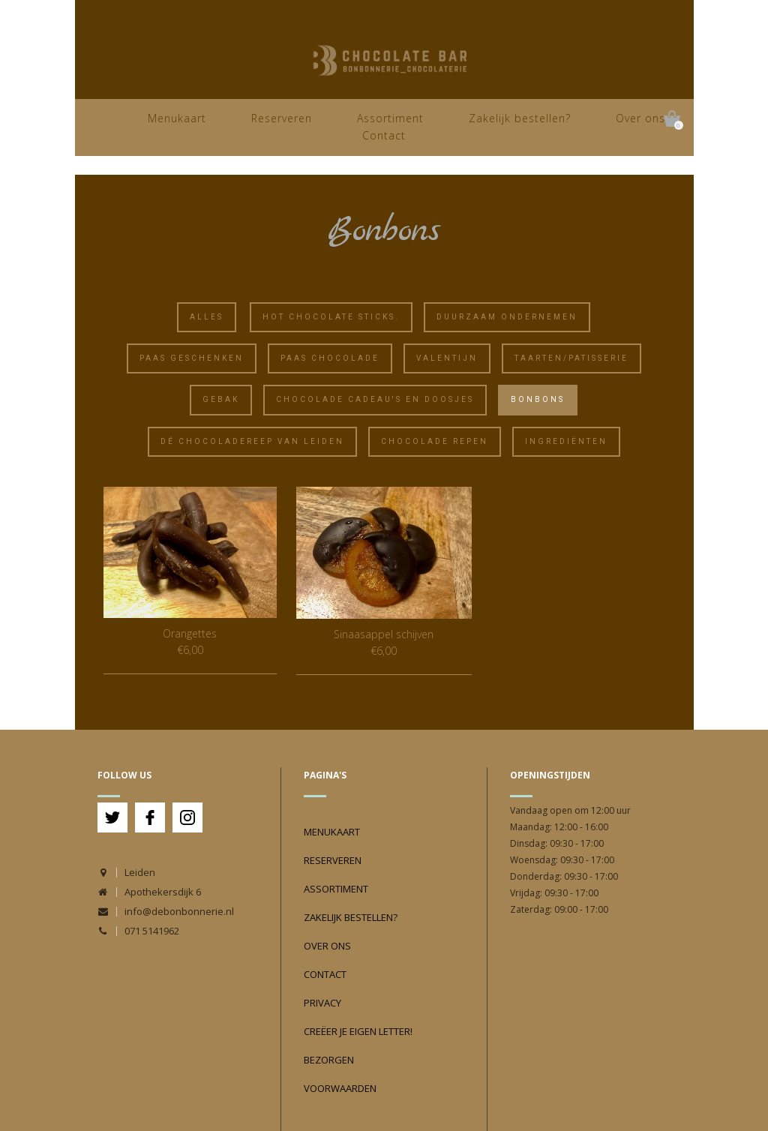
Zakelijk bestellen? (520, 118)
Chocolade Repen (434, 441)
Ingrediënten (566, 441)
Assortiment (390, 118)
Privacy (322, 1003)
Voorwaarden (340, 1088)
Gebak (220, 399)
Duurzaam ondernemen (507, 317)
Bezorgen (329, 1059)
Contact (384, 135)
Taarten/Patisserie (571, 358)
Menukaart (177, 118)
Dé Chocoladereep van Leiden (252, 441)
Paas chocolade (330, 358)
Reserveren (281, 118)
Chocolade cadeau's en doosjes (375, 399)
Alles (207, 317)
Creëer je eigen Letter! (358, 1031)
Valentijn (447, 358)
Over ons (640, 118)
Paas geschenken (192, 358)
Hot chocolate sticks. (331, 317)
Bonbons (538, 399)
